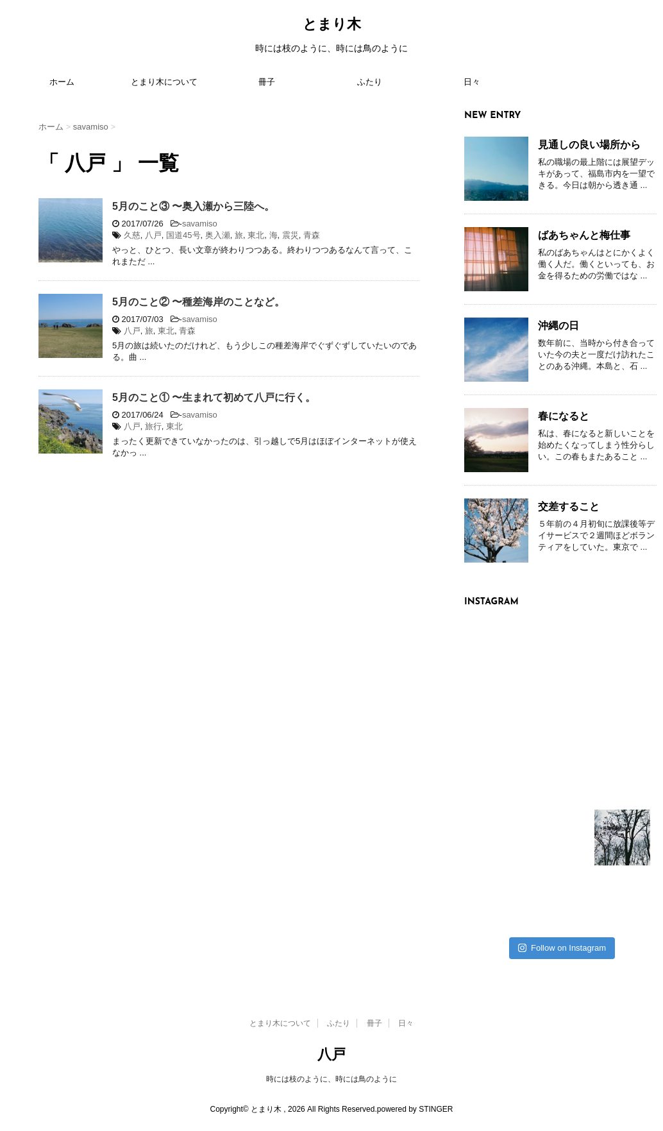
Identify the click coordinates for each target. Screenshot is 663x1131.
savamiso (199, 223)
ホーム (61, 82)
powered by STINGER (415, 1109)
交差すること (569, 506)
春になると (563, 416)
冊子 (266, 82)
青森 (311, 235)
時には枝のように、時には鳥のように (331, 1079)
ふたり (369, 82)
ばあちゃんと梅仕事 (584, 235)
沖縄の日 (558, 325)
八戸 (153, 235)
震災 (290, 235)
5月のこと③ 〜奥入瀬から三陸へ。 (193, 206)
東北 (256, 235)
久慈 (132, 235)
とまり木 (332, 25)
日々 (472, 82)
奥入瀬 (217, 235)
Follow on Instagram (562, 948)
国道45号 (183, 235)
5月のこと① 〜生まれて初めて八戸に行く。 (213, 397)
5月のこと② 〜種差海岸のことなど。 (198, 301)
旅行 (153, 426)
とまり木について (164, 82)
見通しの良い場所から (589, 144)
